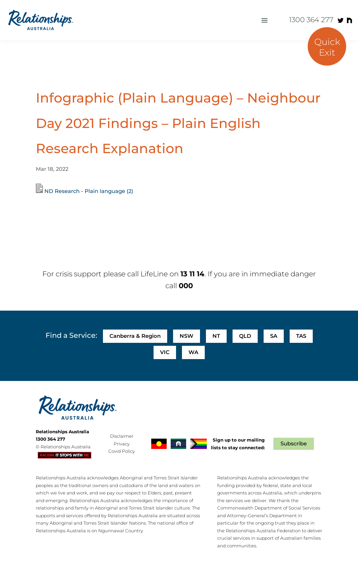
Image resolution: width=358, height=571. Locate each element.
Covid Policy (121, 451)
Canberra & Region (135, 336)
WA (193, 352)
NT (216, 336)
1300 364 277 (311, 19)
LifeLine (154, 274)
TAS (301, 336)
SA (273, 336)
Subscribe (293, 443)
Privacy (122, 444)
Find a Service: (71, 335)
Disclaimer (121, 436)
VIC (165, 352)
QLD (245, 336)
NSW (186, 336)
